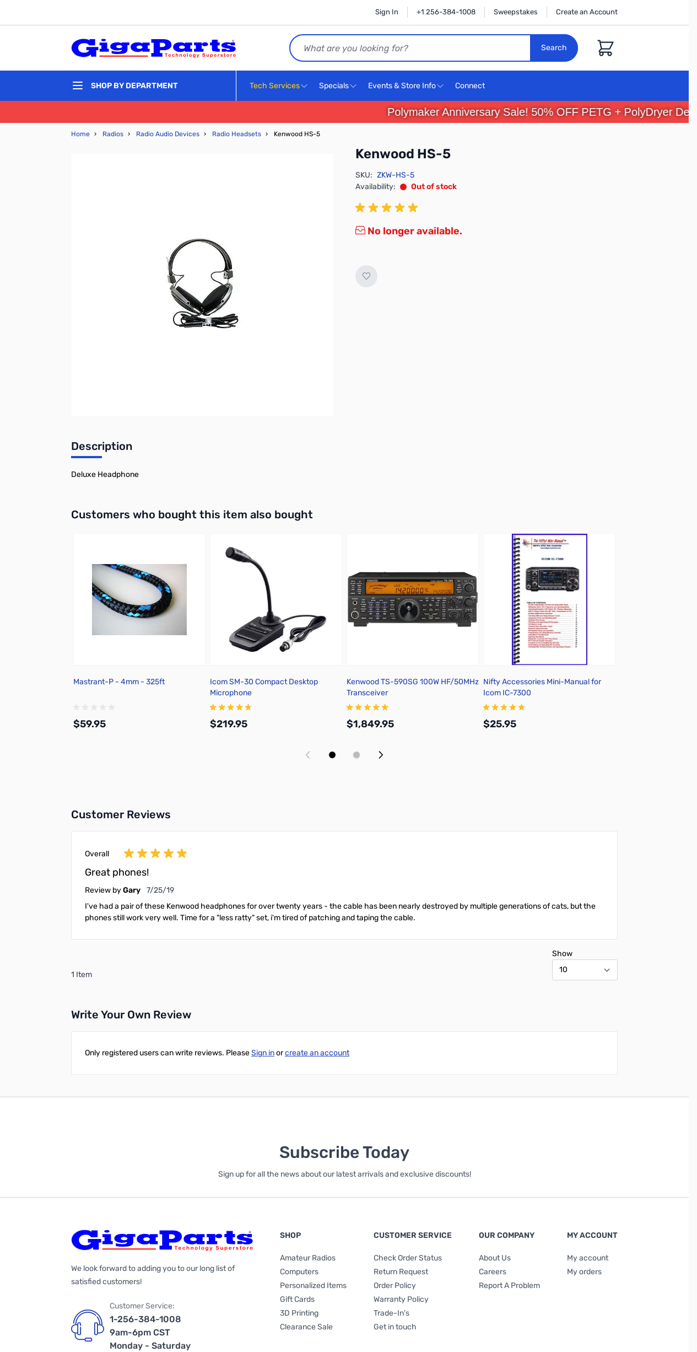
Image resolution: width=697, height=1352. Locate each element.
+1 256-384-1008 (446, 12)
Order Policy (395, 1285)
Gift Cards (297, 1299)
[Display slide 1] (332, 755)
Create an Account (587, 12)
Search (554, 47)
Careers (492, 1271)
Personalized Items (313, 1285)
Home (80, 134)
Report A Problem (509, 1285)
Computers (299, 1271)
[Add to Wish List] (366, 276)
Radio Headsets (236, 134)
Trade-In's (391, 1313)
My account (587, 1258)
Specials (334, 85)
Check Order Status (408, 1258)
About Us (495, 1258)
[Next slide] (381, 755)
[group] (388, 207)
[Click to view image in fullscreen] (202, 285)
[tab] (101, 449)
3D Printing (299, 1313)
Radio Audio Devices (167, 134)
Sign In (386, 12)
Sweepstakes (516, 12)
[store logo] (153, 48)
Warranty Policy (401, 1299)
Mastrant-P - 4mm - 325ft (119, 681)
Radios (112, 134)
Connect (471, 86)
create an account (317, 1053)
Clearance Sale (306, 1327)
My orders (584, 1271)
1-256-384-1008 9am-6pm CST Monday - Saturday (150, 1332)
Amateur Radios (308, 1258)
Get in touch (395, 1327)
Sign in (262, 1053)
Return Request (401, 1271)
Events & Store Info (402, 85)
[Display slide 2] (356, 755)
